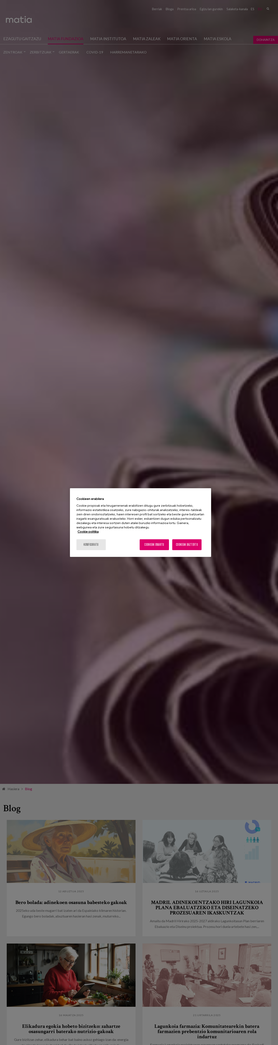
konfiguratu (91, 544)
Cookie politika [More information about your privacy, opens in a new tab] (88, 532)
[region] (140, 522)
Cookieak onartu (154, 544)
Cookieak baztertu (187, 544)
